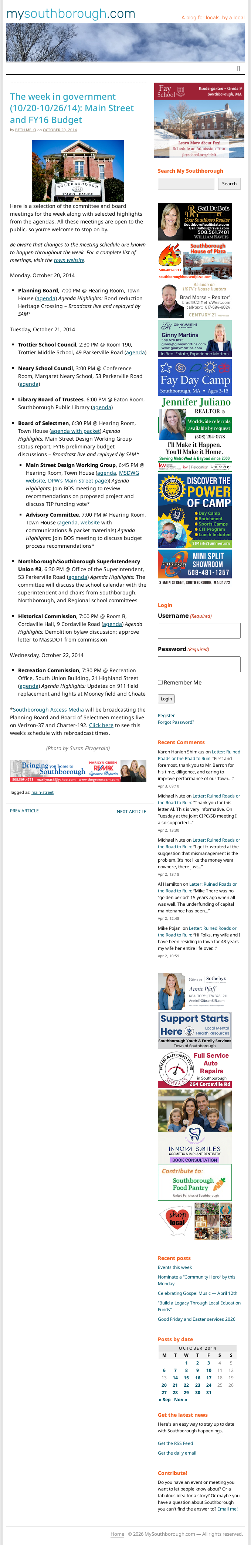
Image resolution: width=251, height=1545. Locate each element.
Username (185, 615)
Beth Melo (25, 129)
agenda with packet (75, 430)
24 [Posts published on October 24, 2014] (208, 1385)
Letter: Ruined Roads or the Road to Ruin (199, 755)
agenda (46, 298)
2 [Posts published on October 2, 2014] (197, 1363)
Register (166, 715)
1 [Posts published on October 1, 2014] (186, 1363)
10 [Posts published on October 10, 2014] (208, 1370)
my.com (71, 13)
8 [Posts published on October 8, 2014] (186, 1370)
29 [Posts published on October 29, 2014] (186, 1392)
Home (117, 1534)
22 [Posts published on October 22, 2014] (186, 1385)
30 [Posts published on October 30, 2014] (197, 1392)
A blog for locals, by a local (213, 17)
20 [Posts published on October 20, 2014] (164, 1385)
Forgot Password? (176, 722)
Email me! (227, 1509)
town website (69, 259)
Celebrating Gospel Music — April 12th (197, 1293)
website (90, 522)
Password (183, 649)
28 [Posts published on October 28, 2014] (175, 1392)
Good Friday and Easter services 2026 (196, 1319)
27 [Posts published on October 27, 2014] (164, 1392)
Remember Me (182, 682)
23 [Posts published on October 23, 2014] (197, 1385)
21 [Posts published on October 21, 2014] (175, 1385)
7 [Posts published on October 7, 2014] (175, 1370)
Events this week (175, 1267)
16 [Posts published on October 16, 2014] (197, 1378)
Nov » (180, 1399)
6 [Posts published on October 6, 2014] (164, 1370)
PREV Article (24, 811)
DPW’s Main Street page (77, 480)
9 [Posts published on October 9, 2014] (197, 1370)
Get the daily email (177, 1453)
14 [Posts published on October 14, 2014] (175, 1378)
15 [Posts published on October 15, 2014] (186, 1378)
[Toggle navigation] (239, 68)
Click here (101, 725)
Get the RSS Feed (175, 1443)
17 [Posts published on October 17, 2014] (208, 1378)
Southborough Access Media (48, 709)
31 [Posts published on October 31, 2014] (208, 1392)
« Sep (165, 1399)
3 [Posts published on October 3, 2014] (208, 1363)
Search (229, 183)
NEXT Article (131, 811)
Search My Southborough (190, 170)
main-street (42, 792)
